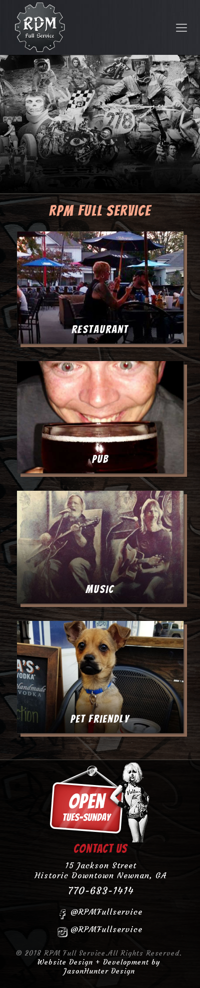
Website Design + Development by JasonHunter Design (99, 967)
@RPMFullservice (100, 913)
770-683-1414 (101, 890)
